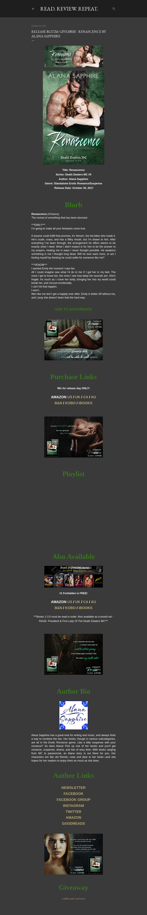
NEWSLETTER (73, 788)
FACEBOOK (73, 794)
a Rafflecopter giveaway (73, 898)
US (69, 397)
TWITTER (73, 812)
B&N (58, 403)
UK (77, 397)
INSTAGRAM (73, 806)
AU (93, 397)
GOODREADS (73, 823)
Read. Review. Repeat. (69, 8)
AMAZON (73, 817)
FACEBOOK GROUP (73, 800)
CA (85, 397)
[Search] (114, 8)
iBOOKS (85, 403)
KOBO (70, 403)
